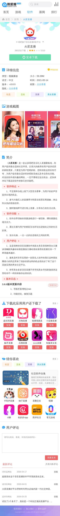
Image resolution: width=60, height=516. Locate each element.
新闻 (42, 12)
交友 (23, 94)
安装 (8, 325)
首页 (6, 12)
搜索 (34, 4)
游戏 (18, 12)
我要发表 (51, 457)
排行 (54, 12)
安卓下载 (30, 57)
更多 (54, 303)
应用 (16, 19)
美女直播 (52, 94)
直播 (37, 94)
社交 (8, 94)
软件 (30, 12)
